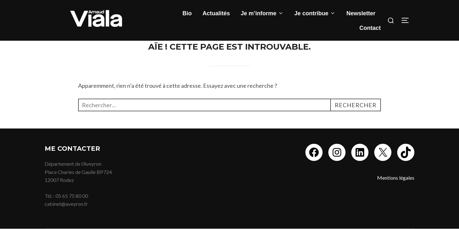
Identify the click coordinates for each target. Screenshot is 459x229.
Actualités (216, 13)
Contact (370, 28)
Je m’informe (262, 13)
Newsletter (360, 13)
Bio (187, 13)
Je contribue (315, 13)
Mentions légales (395, 178)
